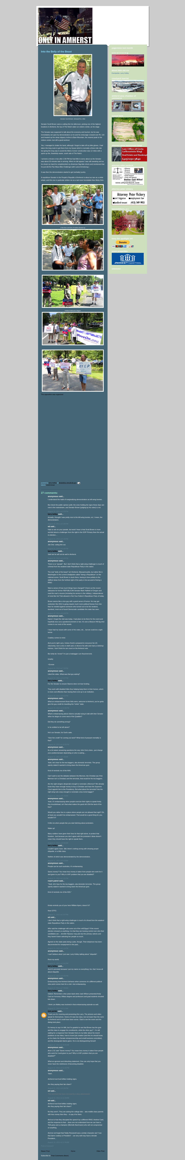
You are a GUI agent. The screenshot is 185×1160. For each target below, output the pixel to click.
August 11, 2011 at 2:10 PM (58, 948)
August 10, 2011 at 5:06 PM (58, 524)
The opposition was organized (52, 394)
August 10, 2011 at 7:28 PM (58, 668)
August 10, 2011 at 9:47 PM (58, 678)
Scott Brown (50, 485)
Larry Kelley (53, 514)
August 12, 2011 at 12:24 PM (58, 1068)
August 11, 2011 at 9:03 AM (58, 861)
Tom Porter (52, 1011)
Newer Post (45, 1151)
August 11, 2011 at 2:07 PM (58, 914)
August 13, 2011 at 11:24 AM (58, 1098)
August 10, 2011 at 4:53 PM (58, 511)
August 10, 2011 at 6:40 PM (58, 548)
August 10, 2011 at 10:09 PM (58, 708)
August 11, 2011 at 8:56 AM (58, 843)
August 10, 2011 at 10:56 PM (58, 744)
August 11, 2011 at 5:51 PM (58, 963)
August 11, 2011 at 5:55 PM (58, 976)
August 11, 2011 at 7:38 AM (58, 757)
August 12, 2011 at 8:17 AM (58, 1008)
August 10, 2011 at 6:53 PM (58, 613)
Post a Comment (47, 1146)
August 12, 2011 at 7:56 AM (58, 988)
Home (73, 1151)
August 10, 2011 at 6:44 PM (58, 558)
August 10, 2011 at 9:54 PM (58, 696)
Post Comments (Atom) (60, 1156)
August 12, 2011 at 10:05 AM (58, 1045)
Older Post (100, 1151)
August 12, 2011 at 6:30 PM (58, 1088)
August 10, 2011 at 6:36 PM (58, 539)
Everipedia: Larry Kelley (120, 73)
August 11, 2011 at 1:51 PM (58, 878)
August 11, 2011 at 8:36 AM (58, 796)
